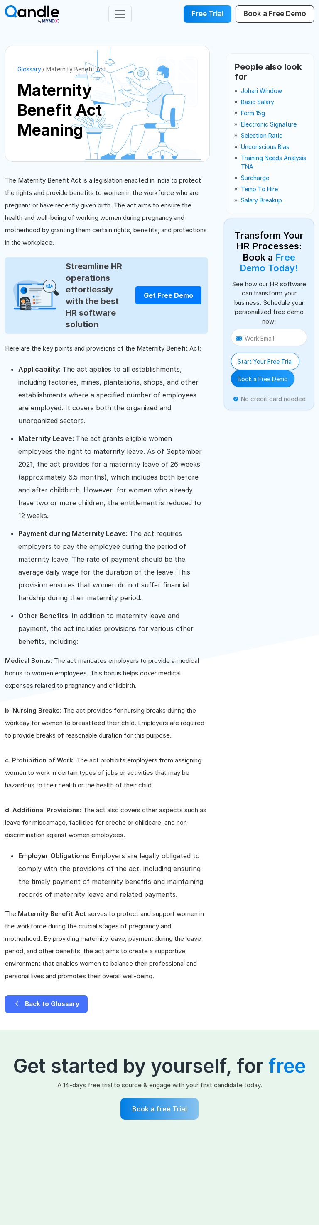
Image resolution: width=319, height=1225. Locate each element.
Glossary (29, 69)
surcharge (255, 177)
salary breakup (261, 200)
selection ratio (262, 135)
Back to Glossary (46, 1004)
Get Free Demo (168, 295)
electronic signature (269, 124)
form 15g (253, 113)
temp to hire (259, 188)
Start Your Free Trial (265, 361)
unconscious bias (265, 146)
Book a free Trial (159, 1109)
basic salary (257, 101)
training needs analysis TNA (273, 162)
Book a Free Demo (263, 378)
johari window (261, 90)
